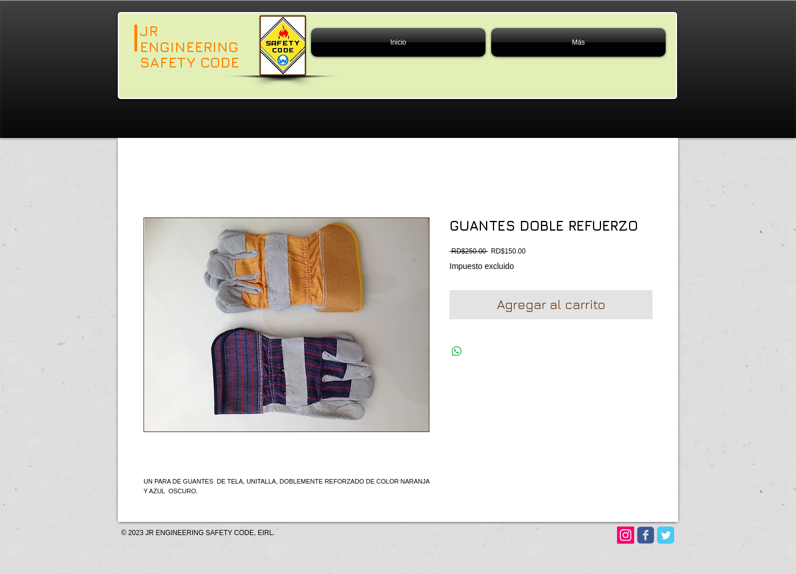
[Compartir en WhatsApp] (457, 351)
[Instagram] (625, 535)
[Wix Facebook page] (645, 535)
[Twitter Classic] (665, 535)
